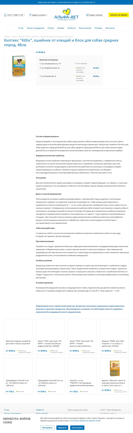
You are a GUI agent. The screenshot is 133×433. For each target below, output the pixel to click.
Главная (7, 37)
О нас (21, 28)
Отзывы (98, 28)
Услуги (51, 28)
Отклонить (77, 427)
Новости (72, 28)
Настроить (47, 427)
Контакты (110, 28)
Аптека (60, 28)
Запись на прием (118, 15)
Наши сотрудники (35, 28)
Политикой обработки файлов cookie (85, 421)
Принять (62, 427)
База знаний (85, 28)
